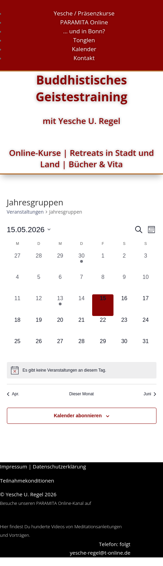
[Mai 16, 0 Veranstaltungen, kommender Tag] (124, 305)
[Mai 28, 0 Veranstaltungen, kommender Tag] (81, 348)
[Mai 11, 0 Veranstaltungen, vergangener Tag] (17, 305)
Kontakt (84, 58)
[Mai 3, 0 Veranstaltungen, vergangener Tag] (145, 262)
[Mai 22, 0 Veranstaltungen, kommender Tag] (102, 326)
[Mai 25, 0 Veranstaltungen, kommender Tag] (17, 348)
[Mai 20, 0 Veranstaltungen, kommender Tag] (60, 326)
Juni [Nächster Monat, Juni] (149, 394)
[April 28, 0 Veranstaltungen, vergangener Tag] (39, 262)
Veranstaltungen (25, 211)
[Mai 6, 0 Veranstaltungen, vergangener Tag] (60, 283)
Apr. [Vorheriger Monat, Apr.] (13, 394)
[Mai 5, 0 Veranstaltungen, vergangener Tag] (39, 283)
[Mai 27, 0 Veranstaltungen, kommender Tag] (60, 348)
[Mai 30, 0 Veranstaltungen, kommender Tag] (124, 348)
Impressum (13, 466)
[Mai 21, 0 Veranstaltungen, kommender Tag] (81, 326)
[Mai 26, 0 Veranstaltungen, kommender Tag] (39, 348)
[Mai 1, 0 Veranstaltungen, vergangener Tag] (102, 262)
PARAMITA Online (84, 22)
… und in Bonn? (84, 31)
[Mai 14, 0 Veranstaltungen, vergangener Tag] (81, 305)
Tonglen (84, 40)
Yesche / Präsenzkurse (84, 13)
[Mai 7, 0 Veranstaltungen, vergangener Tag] (81, 283)
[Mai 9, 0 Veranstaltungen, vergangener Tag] (124, 283)
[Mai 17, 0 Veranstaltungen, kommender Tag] (145, 305)
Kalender (84, 49)
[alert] (81, 370)
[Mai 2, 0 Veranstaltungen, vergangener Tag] (124, 262)
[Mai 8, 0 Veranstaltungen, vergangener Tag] (102, 283)
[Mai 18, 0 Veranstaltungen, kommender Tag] (17, 326)
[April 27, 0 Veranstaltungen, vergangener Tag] (17, 262)
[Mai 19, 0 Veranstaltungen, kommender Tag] (39, 326)
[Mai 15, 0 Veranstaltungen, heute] (102, 305)
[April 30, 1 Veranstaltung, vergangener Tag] (81, 262)
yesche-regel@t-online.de (100, 552)
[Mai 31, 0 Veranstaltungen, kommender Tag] (145, 348)
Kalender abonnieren (77, 415)
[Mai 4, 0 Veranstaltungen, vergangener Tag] (17, 283)
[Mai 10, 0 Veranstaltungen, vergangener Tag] (145, 283)
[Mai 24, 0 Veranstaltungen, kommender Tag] (145, 326)
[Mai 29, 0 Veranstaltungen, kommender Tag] (102, 348)
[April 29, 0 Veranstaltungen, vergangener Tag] (60, 262)
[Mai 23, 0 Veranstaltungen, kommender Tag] (124, 326)
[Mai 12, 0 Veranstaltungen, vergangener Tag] (39, 305)
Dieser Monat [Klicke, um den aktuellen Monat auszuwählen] (81, 394)
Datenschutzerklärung (59, 466)
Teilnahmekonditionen (27, 480)
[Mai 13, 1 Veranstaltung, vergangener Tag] (60, 305)
